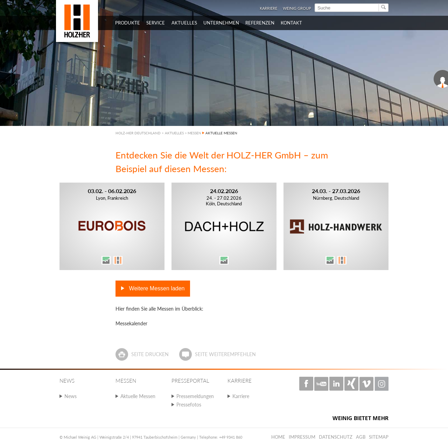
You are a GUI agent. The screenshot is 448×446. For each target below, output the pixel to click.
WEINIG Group (297, 8)
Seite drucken (150, 354)
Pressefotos (188, 405)
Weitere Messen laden (155, 288)
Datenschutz (335, 437)
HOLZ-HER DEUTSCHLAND (138, 133)
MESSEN (194, 133)
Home (278, 437)
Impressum (302, 437)
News (70, 396)
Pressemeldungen (195, 396)
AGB (360, 437)
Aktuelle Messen (137, 396)
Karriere (268, 8)
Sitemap (378, 437)
